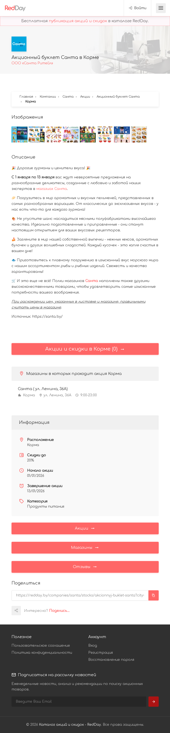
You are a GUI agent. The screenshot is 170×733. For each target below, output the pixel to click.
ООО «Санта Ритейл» (32, 63)
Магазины (85, 547)
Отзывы (85, 566)
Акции (85, 528)
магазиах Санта (51, 189)
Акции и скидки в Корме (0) (85, 349)
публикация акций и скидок (78, 21)
